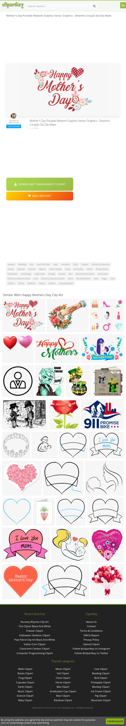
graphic (84, 264)
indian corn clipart (35, 644)
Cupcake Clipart (25, 682)
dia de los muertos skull (19, 278)
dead (67, 269)
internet (32, 269)
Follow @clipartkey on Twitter (91, 653)
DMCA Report (91, 635)
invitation (65, 264)
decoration (103, 274)
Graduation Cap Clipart (63, 691)
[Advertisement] (63, 41)
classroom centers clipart (35, 648)
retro (70, 278)
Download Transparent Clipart (39, 184)
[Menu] (123, 5)
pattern (52, 283)
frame (11, 269)
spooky (62, 274)
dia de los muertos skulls (52, 278)
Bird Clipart (100, 678)
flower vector (102, 269)
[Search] (94, 6)
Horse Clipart (63, 682)
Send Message (13, 126)
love (36, 278)
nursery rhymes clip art (35, 621)
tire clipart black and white (34, 626)
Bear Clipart (63, 695)
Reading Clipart (101, 673)
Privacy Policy (91, 639)
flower (42, 283)
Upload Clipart (91, 644)
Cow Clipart (100, 669)
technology (26, 274)
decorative (78, 269)
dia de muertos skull (85, 274)
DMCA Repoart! (39, 196)
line (112, 278)
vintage (51, 274)
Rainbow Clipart (63, 700)
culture (11, 283)
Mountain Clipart (100, 700)
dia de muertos (83, 278)
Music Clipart (25, 691)
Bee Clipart (63, 686)
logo (55, 264)
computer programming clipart (34, 653)
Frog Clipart (25, 678)
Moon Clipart (63, 669)
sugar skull (40, 274)
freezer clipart (34, 630)
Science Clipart (25, 695)
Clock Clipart (63, 678)
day (31, 264)
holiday (11, 264)
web (96, 278)
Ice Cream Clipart (101, 691)
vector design (55, 269)
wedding (22, 264)
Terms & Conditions (91, 630)
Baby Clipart (25, 700)
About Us (91, 621)
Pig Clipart (101, 695)
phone (21, 283)
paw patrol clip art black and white (34, 639)
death (89, 269)
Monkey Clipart (101, 686)
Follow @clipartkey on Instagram (91, 648)
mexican (21, 269)
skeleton (31, 283)
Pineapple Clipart (101, 682)
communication (66, 283)
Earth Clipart (25, 686)
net (70, 274)
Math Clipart (25, 669)
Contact (91, 626)
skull (75, 264)
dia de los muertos (100, 264)
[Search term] (61, 6)
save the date (43, 264)
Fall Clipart (63, 673)
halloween (12, 274)
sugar (104, 278)
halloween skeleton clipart (34, 635)
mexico (42, 269)
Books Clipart (25, 673)
